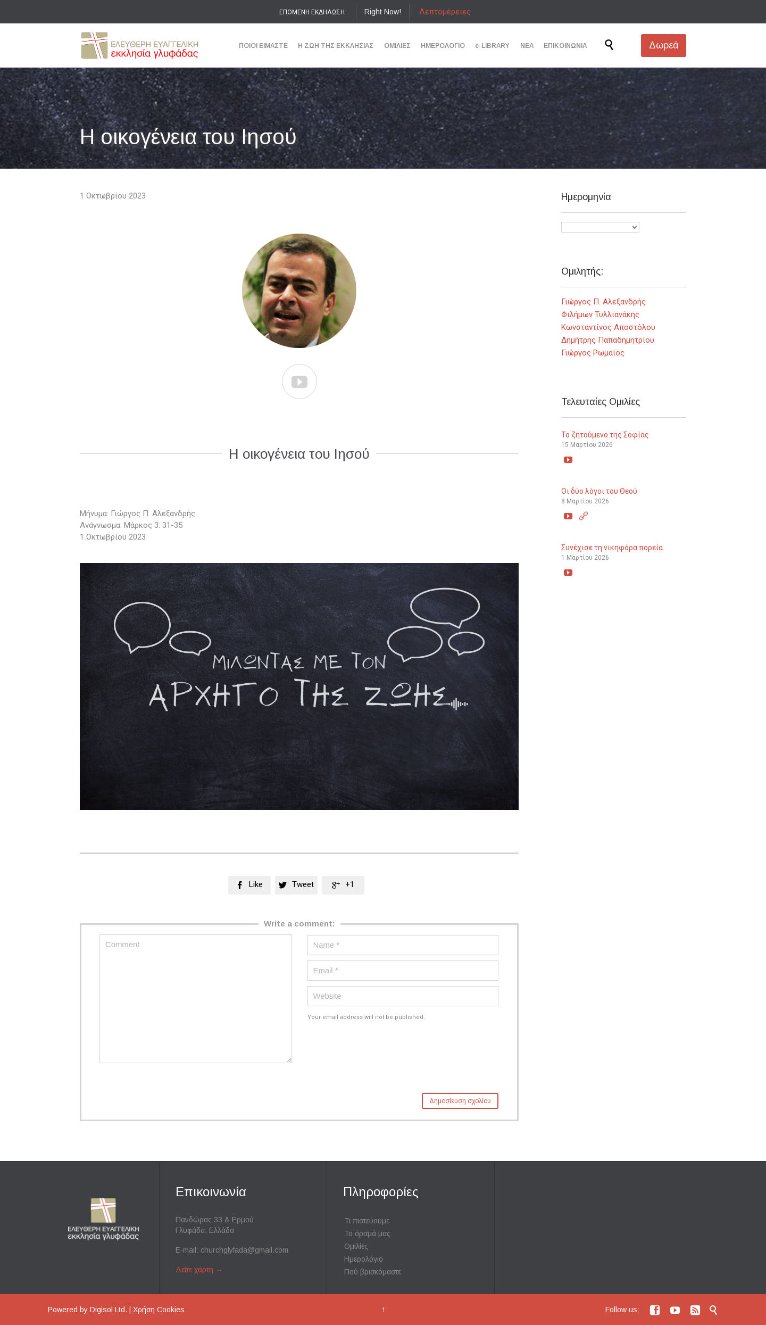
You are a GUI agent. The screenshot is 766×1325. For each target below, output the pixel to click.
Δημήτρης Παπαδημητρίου (607, 340)
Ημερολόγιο (363, 1259)
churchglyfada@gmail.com (244, 1250)
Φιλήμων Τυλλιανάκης (600, 314)
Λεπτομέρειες (445, 11)
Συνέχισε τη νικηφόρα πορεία (612, 547)
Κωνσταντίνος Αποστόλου (608, 327)
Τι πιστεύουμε (366, 1220)
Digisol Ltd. (108, 1309)
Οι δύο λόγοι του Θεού (599, 491)
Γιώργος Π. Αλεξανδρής (603, 302)
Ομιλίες (356, 1246)
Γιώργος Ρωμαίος (593, 353)
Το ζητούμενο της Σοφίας (605, 434)
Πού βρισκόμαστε (372, 1272)
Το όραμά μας (367, 1233)
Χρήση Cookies (159, 1309)
